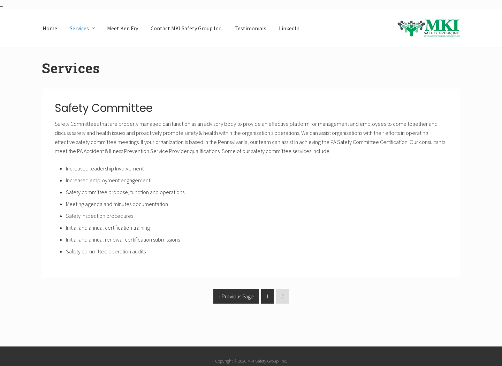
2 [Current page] (282, 297)
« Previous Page (236, 297)
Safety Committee (104, 108)
